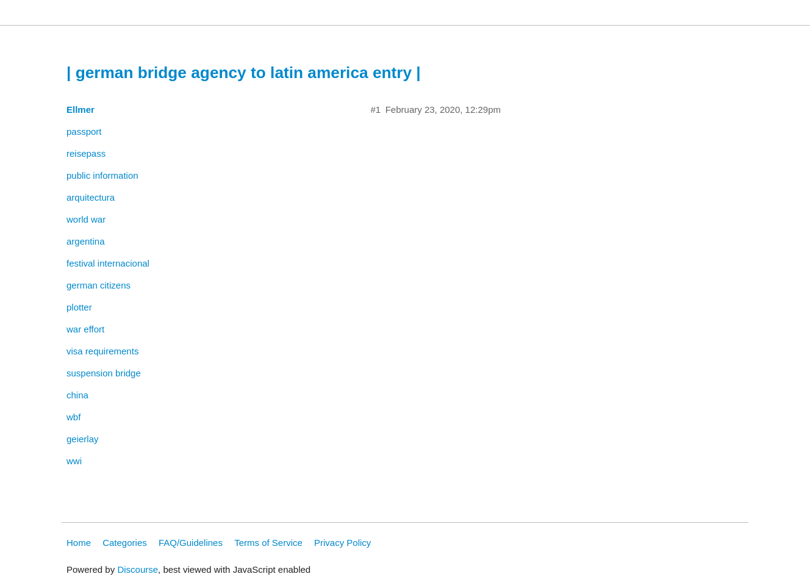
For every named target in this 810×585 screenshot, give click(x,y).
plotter (79, 307)
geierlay (82, 439)
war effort (85, 329)
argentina (85, 241)
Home (78, 542)
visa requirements (102, 351)
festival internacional (107, 263)
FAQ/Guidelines (191, 542)
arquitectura (90, 197)
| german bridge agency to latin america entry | (243, 72)
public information (102, 175)
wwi (74, 461)
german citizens (98, 285)
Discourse (137, 569)
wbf (73, 417)
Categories (124, 542)
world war (86, 219)
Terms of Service (268, 542)
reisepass (86, 153)
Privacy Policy (342, 542)
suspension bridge (103, 373)
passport (84, 131)
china (77, 395)
